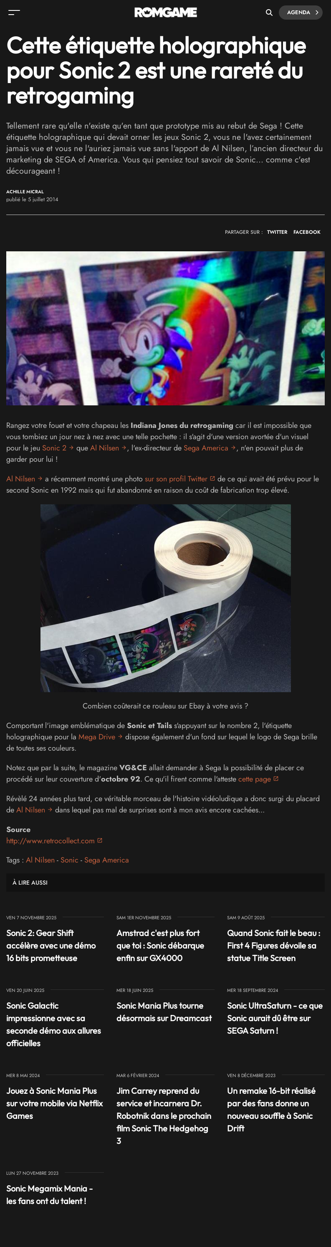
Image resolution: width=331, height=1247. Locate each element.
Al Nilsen (104, 448)
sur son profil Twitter (176, 478)
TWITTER (277, 232)
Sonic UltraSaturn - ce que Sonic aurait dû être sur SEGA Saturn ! (275, 1018)
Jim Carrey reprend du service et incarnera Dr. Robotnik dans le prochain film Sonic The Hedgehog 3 (163, 1115)
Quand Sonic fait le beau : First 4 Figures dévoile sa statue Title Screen (273, 945)
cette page (254, 779)
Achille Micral (25, 192)
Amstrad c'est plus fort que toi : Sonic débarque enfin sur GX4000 (160, 945)
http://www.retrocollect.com (50, 840)
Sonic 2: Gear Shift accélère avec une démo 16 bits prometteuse (51, 945)
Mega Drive (96, 736)
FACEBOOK (307, 232)
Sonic (69, 860)
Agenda (302, 13)
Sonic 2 (54, 448)
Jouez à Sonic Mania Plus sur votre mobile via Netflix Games (54, 1103)
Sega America (206, 448)
